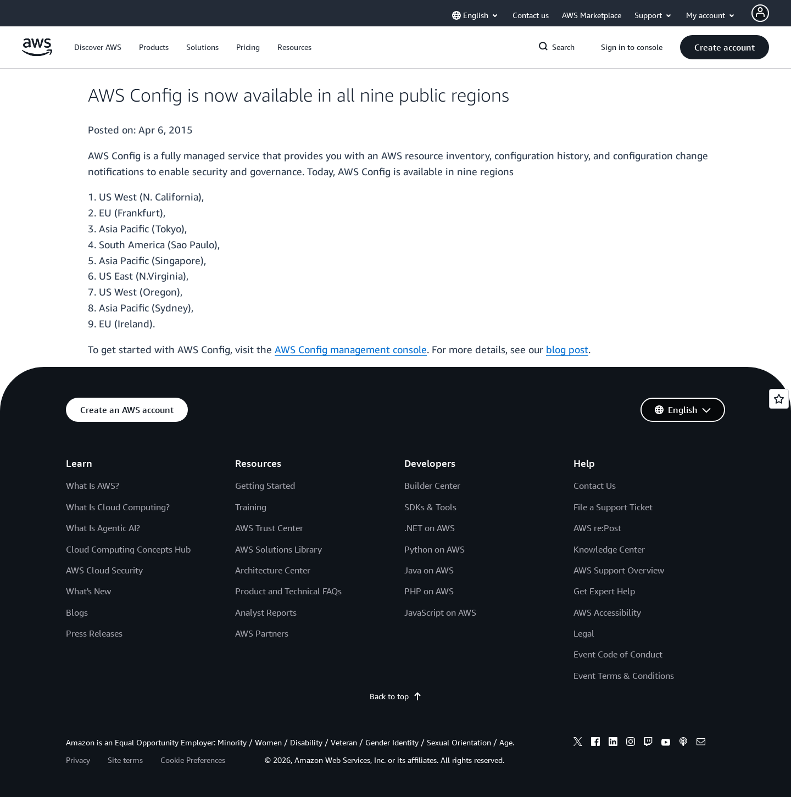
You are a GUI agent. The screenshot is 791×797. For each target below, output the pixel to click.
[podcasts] (683, 743)
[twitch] (648, 743)
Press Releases (94, 633)
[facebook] (595, 743)
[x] (577, 743)
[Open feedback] (779, 399)
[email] (701, 743)
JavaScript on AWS (440, 612)
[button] (97, 47)
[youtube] (665, 743)
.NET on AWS (429, 527)
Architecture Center (272, 570)
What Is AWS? (92, 485)
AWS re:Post (597, 527)
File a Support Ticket (613, 506)
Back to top (396, 696)
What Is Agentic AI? (103, 527)
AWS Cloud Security (104, 570)
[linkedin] (613, 743)
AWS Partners (261, 633)
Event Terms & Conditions (623, 675)
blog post (567, 349)
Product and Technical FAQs (288, 591)
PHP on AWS (429, 591)
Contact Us (594, 485)
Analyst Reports (266, 612)
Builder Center (432, 485)
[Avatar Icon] (760, 13)
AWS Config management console (351, 349)
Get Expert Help (604, 591)
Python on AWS (434, 549)
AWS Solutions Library (278, 549)
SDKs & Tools (430, 506)
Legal (583, 633)
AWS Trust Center (269, 527)
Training (250, 506)
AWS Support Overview (618, 570)
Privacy (78, 760)
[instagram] (630, 743)
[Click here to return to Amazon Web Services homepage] (37, 53)
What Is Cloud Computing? (118, 506)
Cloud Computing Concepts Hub (128, 549)
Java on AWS (429, 570)
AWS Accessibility (607, 612)
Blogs (77, 612)
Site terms (125, 760)
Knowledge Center (609, 549)
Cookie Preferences (192, 760)
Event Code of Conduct (617, 654)
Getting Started (265, 485)
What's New (88, 591)
